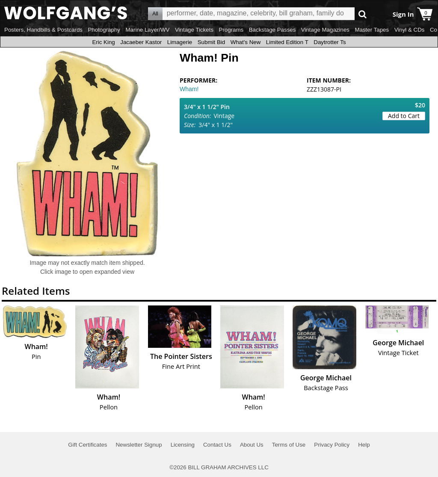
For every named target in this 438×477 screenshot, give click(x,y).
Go (362, 14)
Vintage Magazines (325, 30)
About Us (251, 444)
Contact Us (217, 444)
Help (364, 444)
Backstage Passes (272, 30)
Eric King (103, 42)
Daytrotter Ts (330, 42)
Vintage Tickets (194, 30)
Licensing (183, 444)
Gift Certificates (87, 444)
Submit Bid (211, 42)
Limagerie (179, 42)
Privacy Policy (331, 444)
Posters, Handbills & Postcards (43, 30)
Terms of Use (289, 444)
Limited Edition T (287, 42)
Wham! (189, 89)
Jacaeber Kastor (141, 42)
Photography (104, 30)
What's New (246, 42)
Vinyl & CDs (409, 30)
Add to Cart (404, 116)
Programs (231, 30)
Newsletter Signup (138, 444)
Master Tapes (372, 30)
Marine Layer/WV (147, 30)
